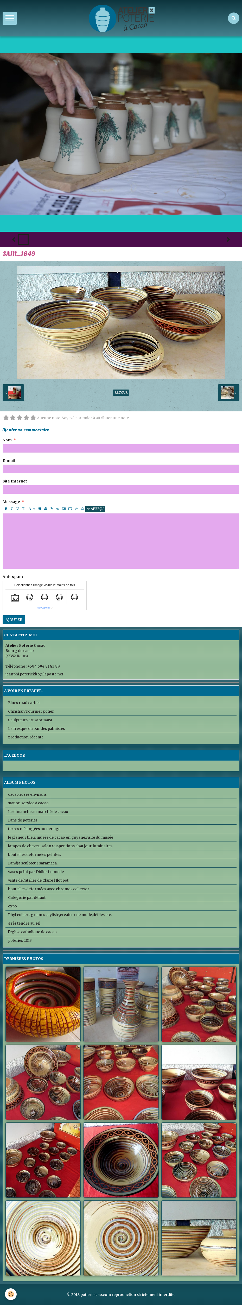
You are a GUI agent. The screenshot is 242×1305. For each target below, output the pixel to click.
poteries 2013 (20, 940)
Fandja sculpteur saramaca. (33, 863)
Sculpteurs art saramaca (30, 720)
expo (12, 906)
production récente (25, 737)
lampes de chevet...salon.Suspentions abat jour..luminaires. (60, 846)
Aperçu (95, 509)
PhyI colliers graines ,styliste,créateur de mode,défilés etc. (60, 914)
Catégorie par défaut (27, 897)
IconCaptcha (43, 607)
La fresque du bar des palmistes (36, 728)
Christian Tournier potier (31, 711)
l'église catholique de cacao (32, 932)
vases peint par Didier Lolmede (36, 871)
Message (11, 501)
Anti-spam (13, 576)
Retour (121, 392)
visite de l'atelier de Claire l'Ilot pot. (38, 880)
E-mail (9, 460)
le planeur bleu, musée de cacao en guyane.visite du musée (60, 837)
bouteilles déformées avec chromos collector (48, 889)
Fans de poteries (22, 820)
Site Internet (15, 481)
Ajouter (13, 619)
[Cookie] (11, 1294)
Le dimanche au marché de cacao (38, 811)
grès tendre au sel (24, 923)
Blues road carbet (24, 702)
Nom (7, 440)
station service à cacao (28, 803)
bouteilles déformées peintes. (34, 854)
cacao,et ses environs (27, 794)
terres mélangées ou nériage (34, 828)
